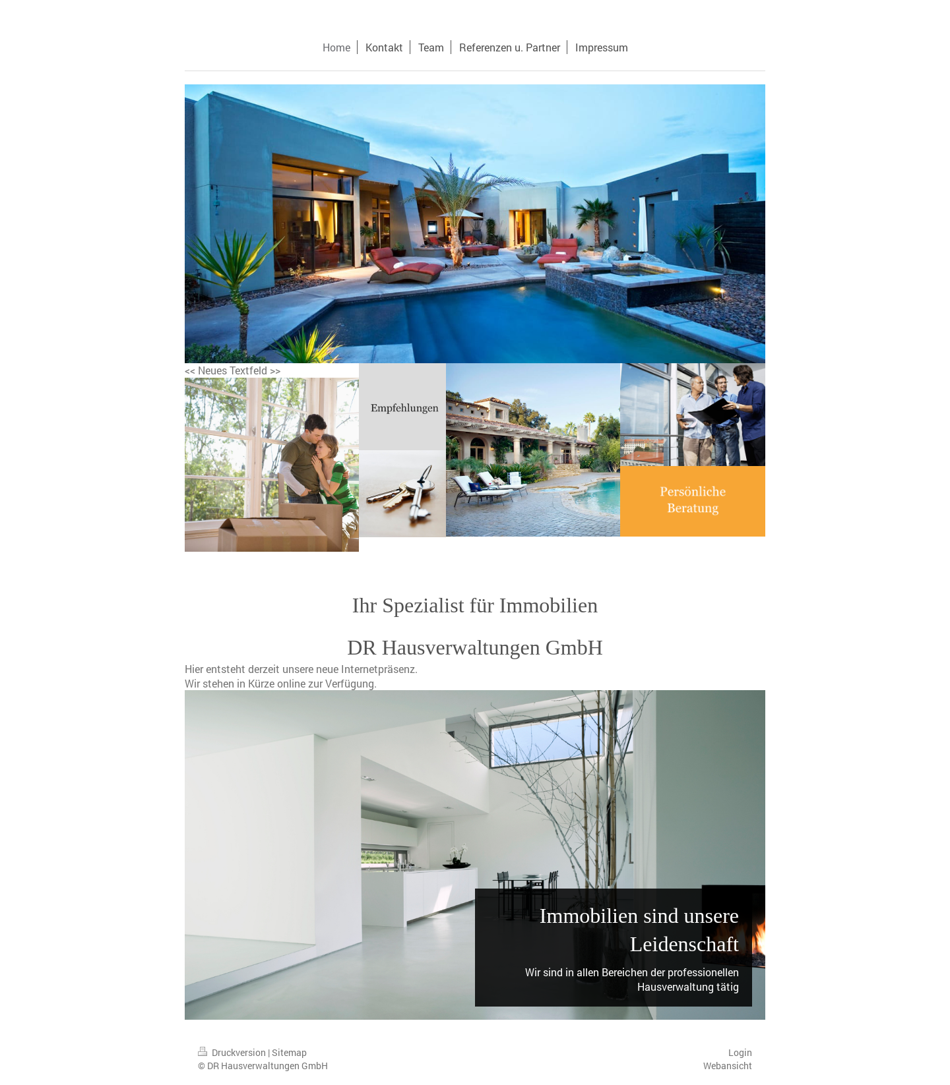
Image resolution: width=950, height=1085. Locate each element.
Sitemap (289, 1052)
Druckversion (233, 1052)
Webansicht (727, 1065)
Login (740, 1052)
